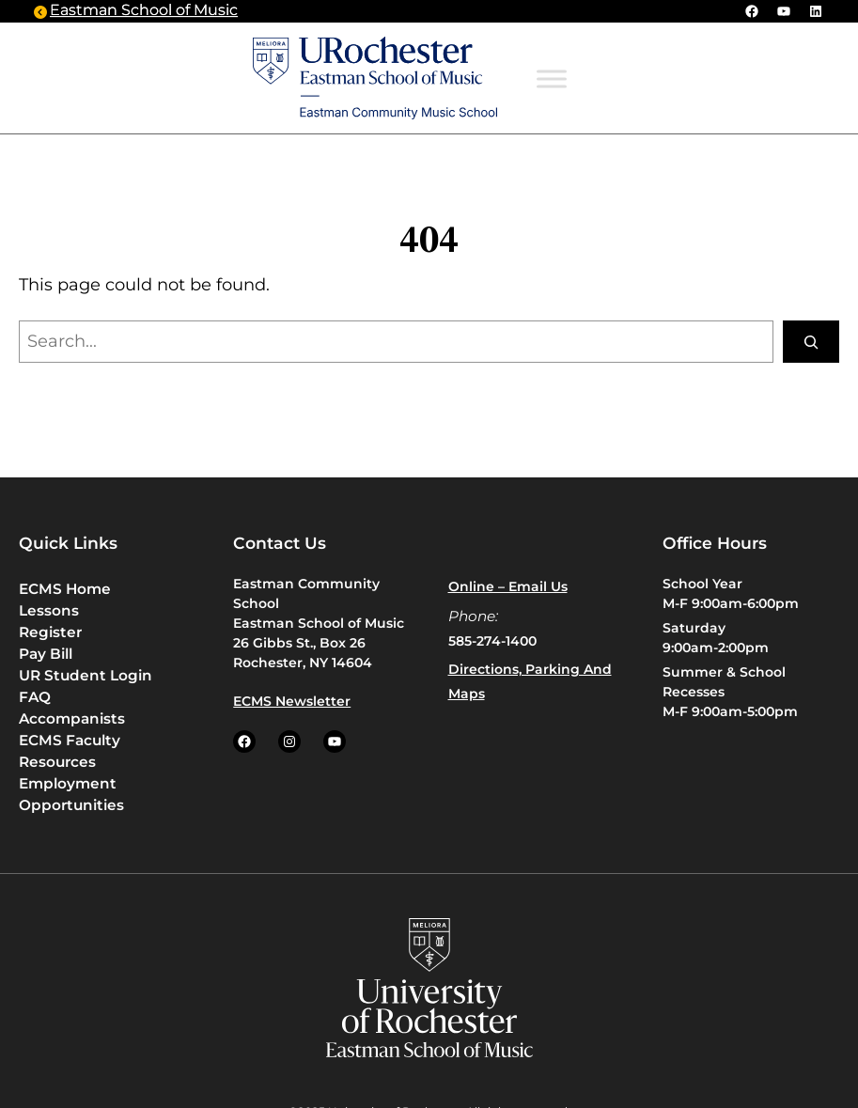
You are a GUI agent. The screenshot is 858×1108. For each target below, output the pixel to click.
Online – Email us (508, 586)
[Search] (811, 341)
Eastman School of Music (144, 11)
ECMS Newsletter (292, 701)
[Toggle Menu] (552, 79)
